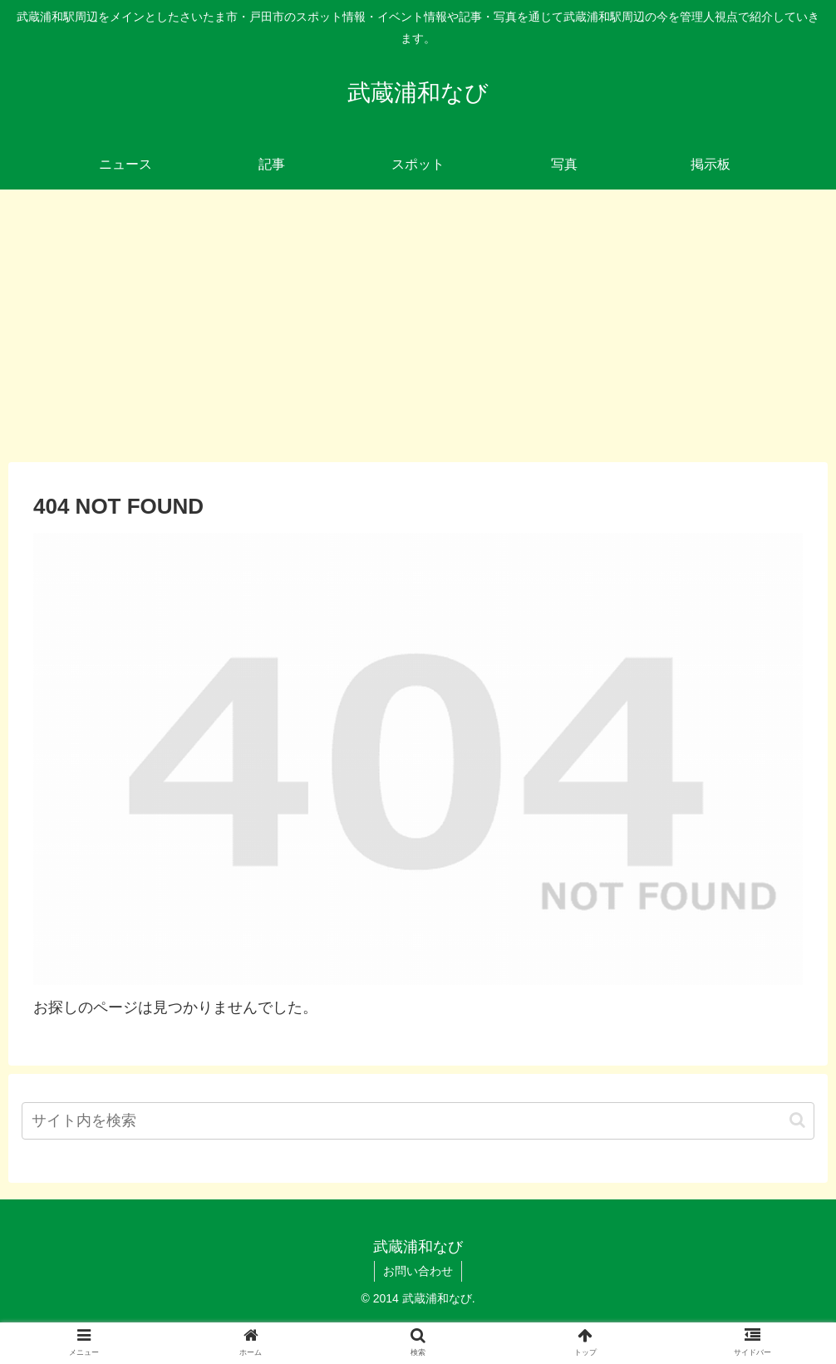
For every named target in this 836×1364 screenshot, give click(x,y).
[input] (418, 1121)
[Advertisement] (418, 325)
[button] (797, 1120)
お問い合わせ (418, 1271)
